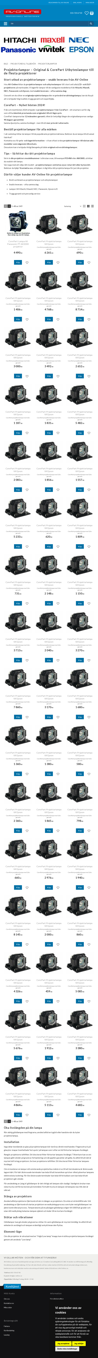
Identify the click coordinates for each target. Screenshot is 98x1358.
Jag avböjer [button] (79, 1343)
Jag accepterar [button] (63, 1343)
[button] (6, 23)
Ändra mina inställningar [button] (67, 1349)
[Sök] (91, 23)
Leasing (6, 1335)
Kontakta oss (9, 1303)
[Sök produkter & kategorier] (48, 23)
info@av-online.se (15, 1276)
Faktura (7, 1326)
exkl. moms (77, 2)
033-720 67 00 (76, 13)
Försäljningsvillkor (57, 1299)
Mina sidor (8, 1307)
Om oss (7, 1299)
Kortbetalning (9, 1330)
